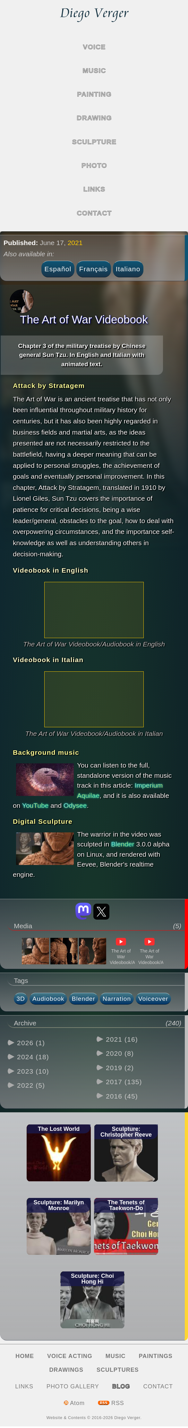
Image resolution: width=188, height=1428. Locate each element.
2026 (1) (31, 1042)
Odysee (75, 805)
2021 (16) (122, 1039)
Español (58, 269)
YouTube (35, 805)
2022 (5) (31, 1085)
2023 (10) (33, 1071)
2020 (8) (120, 1053)
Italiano (128, 269)
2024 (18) (33, 1057)
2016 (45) (122, 1096)
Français (93, 269)
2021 (75, 242)
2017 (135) (124, 1081)
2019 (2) (120, 1067)
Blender (122, 844)
